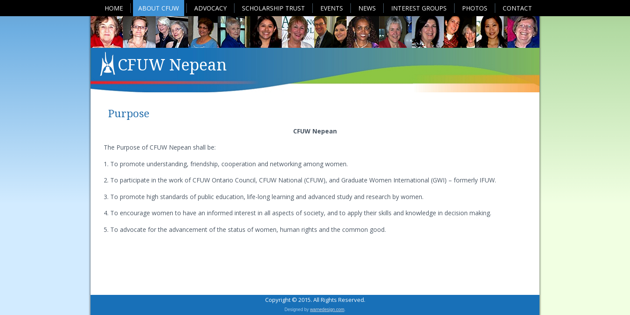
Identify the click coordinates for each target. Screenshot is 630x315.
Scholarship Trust (273, 8)
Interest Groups (419, 8)
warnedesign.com (327, 309)
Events (331, 8)
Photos (474, 8)
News (367, 8)
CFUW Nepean (172, 65)
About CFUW (158, 8)
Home (114, 8)
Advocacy (210, 8)
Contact (517, 8)
